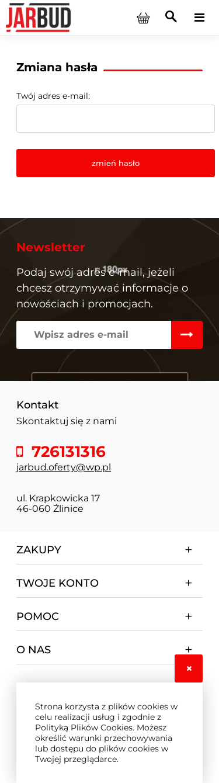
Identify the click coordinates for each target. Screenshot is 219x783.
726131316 (66, 451)
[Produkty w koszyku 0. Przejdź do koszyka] (143, 18)
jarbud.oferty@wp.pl (63, 467)
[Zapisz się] (187, 335)
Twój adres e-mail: (53, 96)
